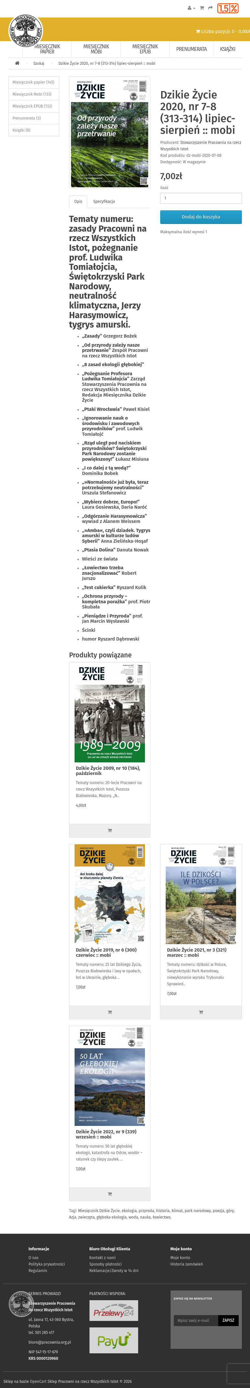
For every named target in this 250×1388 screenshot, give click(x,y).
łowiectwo (162, 1217)
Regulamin (38, 1270)
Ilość (164, 188)
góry (230, 1211)
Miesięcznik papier (47, 49)
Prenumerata (191, 49)
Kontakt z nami (102, 1257)
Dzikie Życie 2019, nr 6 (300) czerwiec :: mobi (106, 952)
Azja (72, 1217)
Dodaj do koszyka (201, 217)
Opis (78, 201)
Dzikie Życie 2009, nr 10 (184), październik (108, 771)
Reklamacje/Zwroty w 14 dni (114, 1270)
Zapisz (228, 1320)
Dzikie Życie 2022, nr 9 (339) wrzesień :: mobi (106, 1134)
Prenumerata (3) (27, 118)
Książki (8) (21, 130)
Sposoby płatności (105, 1264)
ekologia (129, 1211)
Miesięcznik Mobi (96, 49)
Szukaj (38, 63)
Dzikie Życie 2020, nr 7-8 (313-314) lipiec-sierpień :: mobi (106, 63)
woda (133, 1217)
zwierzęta (86, 1217)
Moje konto (180, 1257)
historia (163, 1211)
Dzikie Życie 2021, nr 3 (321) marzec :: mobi (196, 952)
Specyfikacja (104, 201)
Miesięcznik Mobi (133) (32, 94)
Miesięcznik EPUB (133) (32, 106)
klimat (177, 1211)
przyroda (146, 1211)
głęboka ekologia (111, 1217)
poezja (218, 1211)
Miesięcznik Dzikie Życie (99, 1211)
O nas (34, 1257)
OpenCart (38, 1381)
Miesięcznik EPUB (145, 49)
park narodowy (198, 1211)
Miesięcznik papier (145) (33, 82)
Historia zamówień (187, 1264)
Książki (227, 49)
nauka (145, 1217)
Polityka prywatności (47, 1264)
